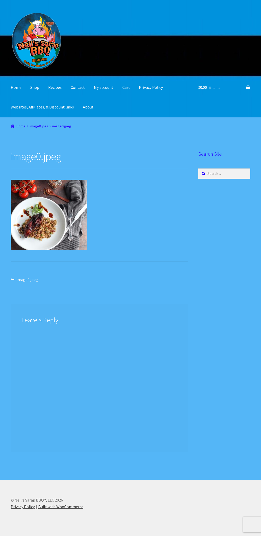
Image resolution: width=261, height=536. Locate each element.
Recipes (55, 87)
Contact (78, 87)
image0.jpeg (39, 126)
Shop (34, 87)
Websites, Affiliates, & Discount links (42, 106)
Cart (126, 87)
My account (103, 87)
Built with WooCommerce (60, 506)
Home (16, 87)
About (88, 106)
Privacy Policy (151, 87)
